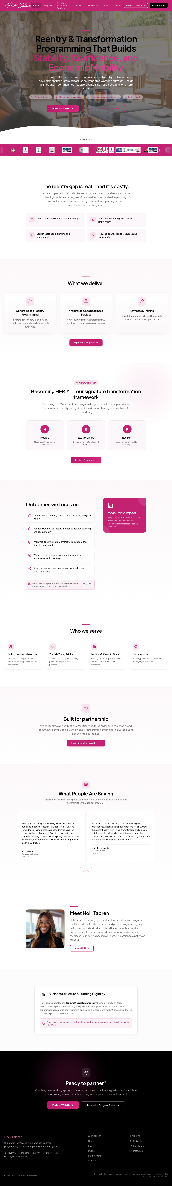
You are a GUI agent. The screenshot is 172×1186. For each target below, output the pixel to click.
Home (36, 5)
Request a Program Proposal (103, 108)
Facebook (137, 1146)
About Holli (81, 948)
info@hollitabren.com (17, 1156)
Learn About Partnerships (86, 743)
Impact (79, 5)
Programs (48, 5)
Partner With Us (159, 5)
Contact (118, 5)
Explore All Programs (86, 342)
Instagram (137, 1150)
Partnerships (93, 5)
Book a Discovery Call (136, 5)
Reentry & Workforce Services (62, 5)
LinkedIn (136, 1141)
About (106, 5)
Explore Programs (86, 460)
